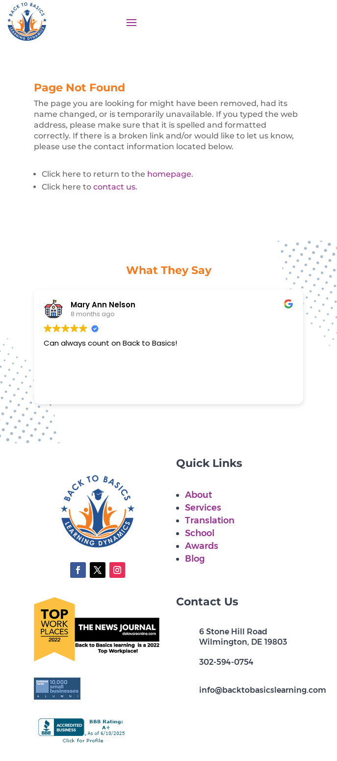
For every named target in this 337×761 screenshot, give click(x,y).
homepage (169, 174)
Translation (209, 520)
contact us (114, 186)
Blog (195, 558)
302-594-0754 (226, 662)
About (198, 494)
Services (203, 507)
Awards (201, 546)
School (199, 533)
